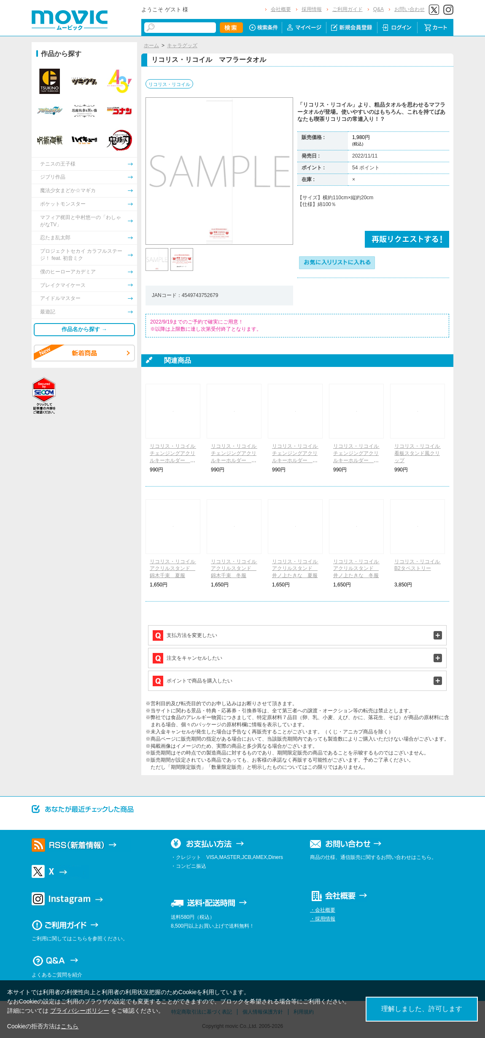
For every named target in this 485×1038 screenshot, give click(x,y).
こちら (69, 1026)
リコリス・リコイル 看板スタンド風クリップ (419, 453)
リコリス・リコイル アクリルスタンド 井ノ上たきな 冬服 (358, 569)
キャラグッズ (182, 45)
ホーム (151, 45)
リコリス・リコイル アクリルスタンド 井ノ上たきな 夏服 (297, 569)
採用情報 (312, 9)
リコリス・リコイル (169, 84)
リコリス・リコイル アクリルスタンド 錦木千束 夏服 (175, 569)
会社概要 (281, 9)
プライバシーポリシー (79, 1010)
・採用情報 (322, 919)
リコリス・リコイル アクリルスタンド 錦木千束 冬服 (236, 569)
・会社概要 (322, 910)
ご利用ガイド (347, 9)
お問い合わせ (409, 9)
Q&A (378, 9)
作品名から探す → (84, 329)
